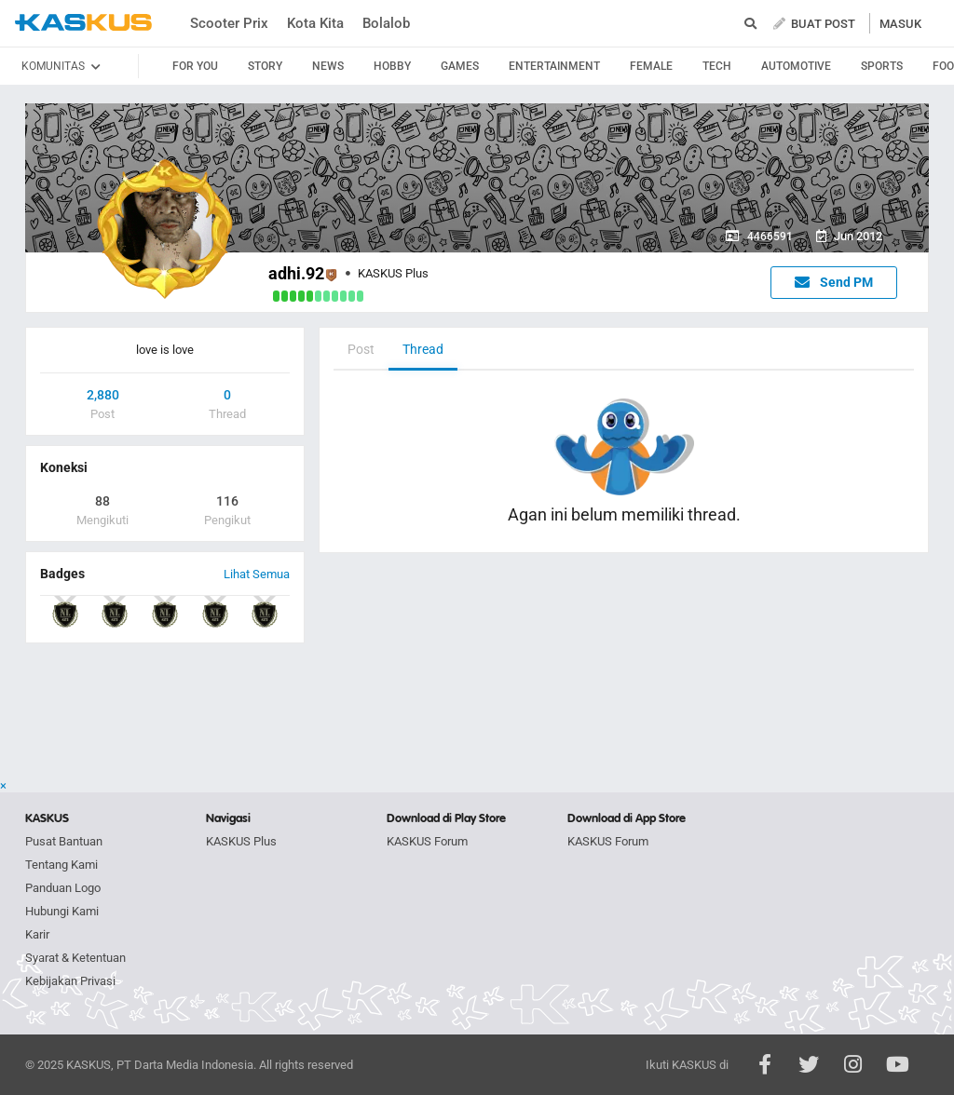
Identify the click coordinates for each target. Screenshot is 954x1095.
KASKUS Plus (241, 841)
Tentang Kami (61, 865)
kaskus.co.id (83, 23)
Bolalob (386, 23)
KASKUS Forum (427, 841)
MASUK (900, 24)
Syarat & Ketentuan (75, 958)
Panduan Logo (63, 888)
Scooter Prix (229, 23)
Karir (37, 934)
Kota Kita (315, 23)
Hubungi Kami (62, 911)
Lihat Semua (257, 574)
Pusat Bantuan (63, 841)
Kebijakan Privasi (70, 981)
